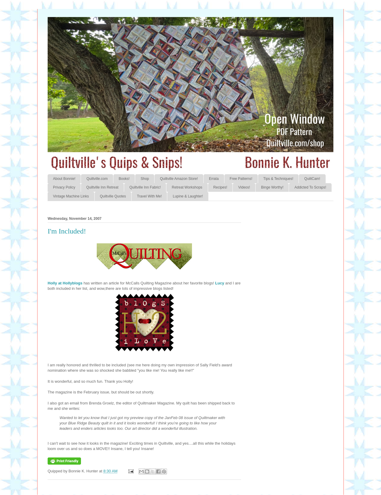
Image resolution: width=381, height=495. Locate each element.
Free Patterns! (241, 179)
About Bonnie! (64, 179)
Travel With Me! (149, 196)
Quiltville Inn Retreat (102, 187)
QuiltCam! (312, 179)
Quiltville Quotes (113, 196)
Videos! (244, 187)
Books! (124, 179)
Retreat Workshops (187, 187)
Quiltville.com (96, 179)
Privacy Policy (64, 187)
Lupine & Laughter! (188, 196)
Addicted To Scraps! (310, 187)
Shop (144, 179)
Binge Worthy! (272, 187)
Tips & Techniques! (278, 179)
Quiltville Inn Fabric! (145, 187)
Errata (214, 179)
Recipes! (220, 187)
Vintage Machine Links (71, 196)
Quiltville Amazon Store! (179, 179)
